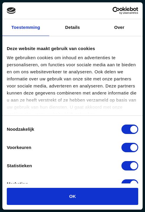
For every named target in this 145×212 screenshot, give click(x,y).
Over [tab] (119, 27)
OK (72, 196)
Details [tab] (72, 27)
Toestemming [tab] (25, 27)
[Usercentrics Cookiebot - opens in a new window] (112, 10)
